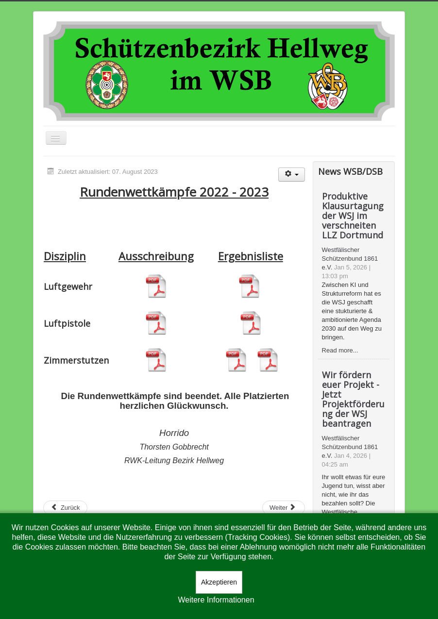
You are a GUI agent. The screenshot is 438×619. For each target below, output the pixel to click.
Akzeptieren (219, 582)
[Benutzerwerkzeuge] (291, 174)
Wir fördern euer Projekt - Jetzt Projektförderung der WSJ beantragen (353, 399)
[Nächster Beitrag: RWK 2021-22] (283, 508)
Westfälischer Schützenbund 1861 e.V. (350, 258)
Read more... (340, 350)
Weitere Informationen (216, 600)
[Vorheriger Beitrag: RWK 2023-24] (65, 508)
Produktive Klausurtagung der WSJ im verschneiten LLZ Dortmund (353, 215)
